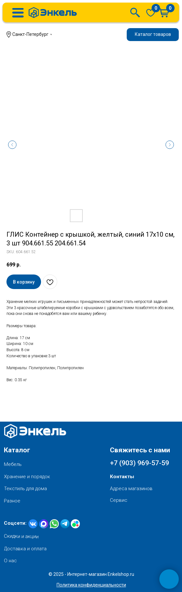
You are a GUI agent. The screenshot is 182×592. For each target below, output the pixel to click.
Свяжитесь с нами (140, 450)
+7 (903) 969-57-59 (139, 463)
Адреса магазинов (131, 488)
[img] (150, 12)
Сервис (118, 500)
